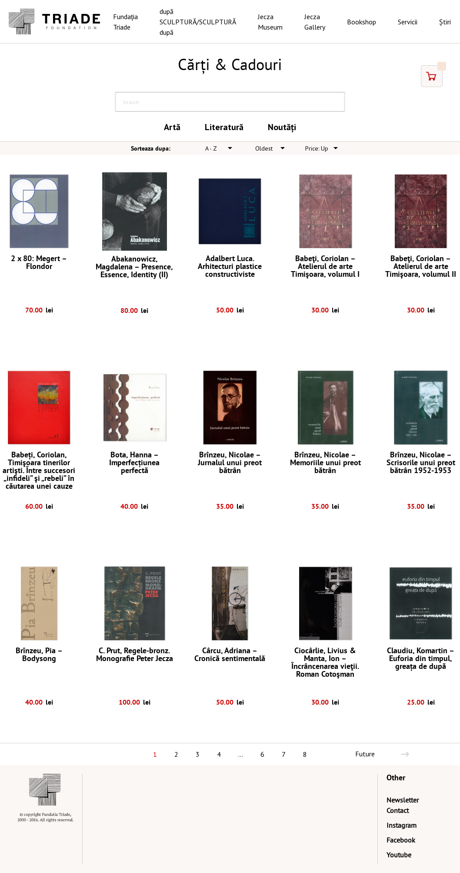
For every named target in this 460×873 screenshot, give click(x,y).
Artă (172, 127)
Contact (398, 810)
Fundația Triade (125, 21)
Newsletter (403, 800)
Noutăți (282, 127)
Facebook (401, 840)
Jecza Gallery (314, 21)
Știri (445, 21)
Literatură (224, 127)
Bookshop (361, 21)
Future (365, 753)
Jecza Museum (270, 21)
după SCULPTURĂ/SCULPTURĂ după (198, 22)
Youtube (399, 854)
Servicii (407, 21)
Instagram (402, 825)
